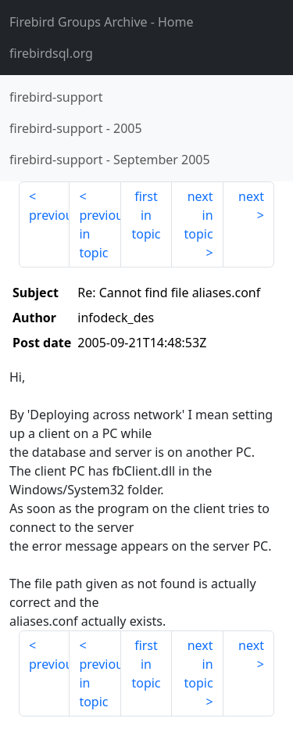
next (251, 196)
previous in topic (99, 233)
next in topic (198, 215)
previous (49, 215)
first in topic (145, 215)
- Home (101, 22)
